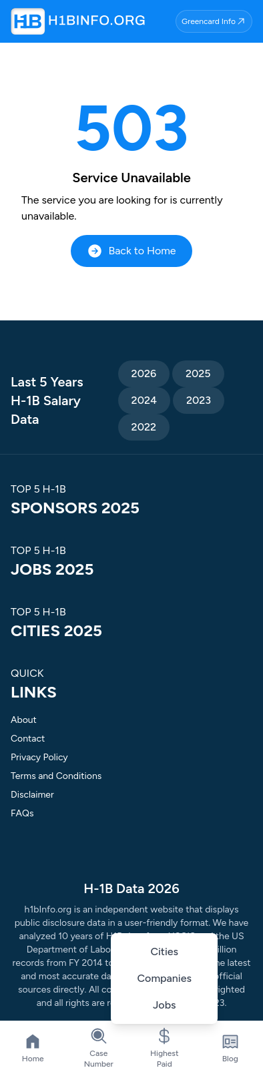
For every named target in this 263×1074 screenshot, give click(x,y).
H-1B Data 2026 (131, 888)
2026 (144, 373)
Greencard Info (214, 21)
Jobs (164, 1005)
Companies (165, 978)
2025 (198, 373)
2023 (198, 400)
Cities (164, 951)
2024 (144, 400)
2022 (144, 427)
